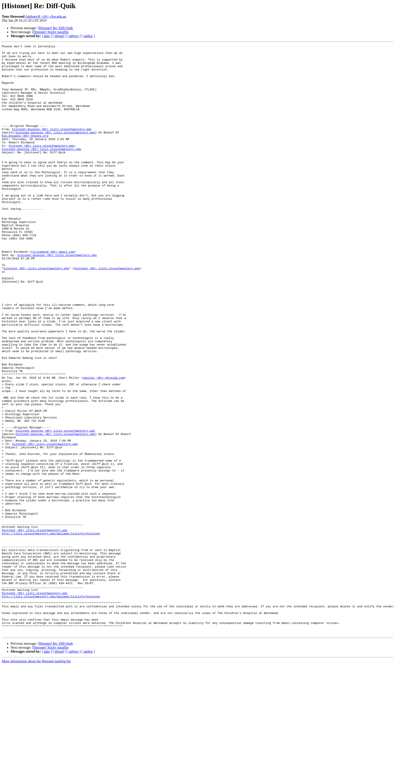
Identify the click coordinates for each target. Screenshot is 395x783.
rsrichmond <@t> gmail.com (52, 293)
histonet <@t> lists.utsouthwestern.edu (41, 166)
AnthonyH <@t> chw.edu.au (45, 16)
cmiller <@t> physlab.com (103, 445)
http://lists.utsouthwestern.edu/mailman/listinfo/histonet (51, 631)
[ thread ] (59, 36)
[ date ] (47, 36)
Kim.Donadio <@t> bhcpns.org (25, 154)
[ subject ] (74, 36)
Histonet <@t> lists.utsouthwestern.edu (34, 627)
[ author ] (88, 36)
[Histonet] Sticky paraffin (50, 32)
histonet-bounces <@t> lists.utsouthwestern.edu (52, 146)
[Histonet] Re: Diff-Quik (55, 28)
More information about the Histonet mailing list (36, 779)
